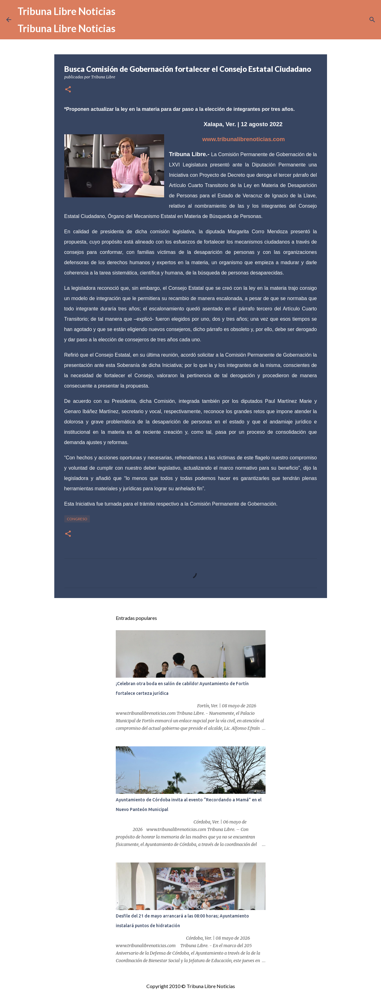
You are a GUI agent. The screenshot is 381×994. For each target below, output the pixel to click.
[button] (68, 90)
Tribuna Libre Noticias (66, 11)
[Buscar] (372, 19)
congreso (77, 519)
